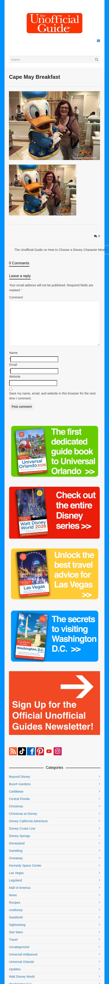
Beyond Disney (19, 776)
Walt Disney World (22, 976)
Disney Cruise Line (22, 828)
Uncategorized (19, 947)
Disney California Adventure (28, 821)
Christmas (16, 806)
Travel (13, 939)
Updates (15, 969)
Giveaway (16, 858)
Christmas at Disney (23, 813)
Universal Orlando (21, 962)
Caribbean (16, 791)
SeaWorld (16, 917)
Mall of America (20, 888)
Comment (16, 297)
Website (14, 376)
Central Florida (19, 799)
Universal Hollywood (23, 954)
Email (13, 364)
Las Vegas (16, 873)
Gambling (15, 851)
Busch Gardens (20, 784)
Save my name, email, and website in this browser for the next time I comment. (52, 396)
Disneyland (16, 843)
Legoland (15, 880)
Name (13, 353)
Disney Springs (19, 836)
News (13, 895)
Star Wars (16, 932)
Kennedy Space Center (25, 865)
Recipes (14, 902)
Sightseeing (17, 925)
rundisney (16, 910)
